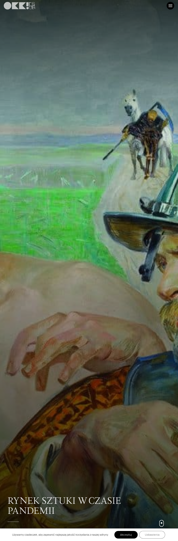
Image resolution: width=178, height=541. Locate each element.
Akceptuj (126, 534)
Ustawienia (152, 534)
